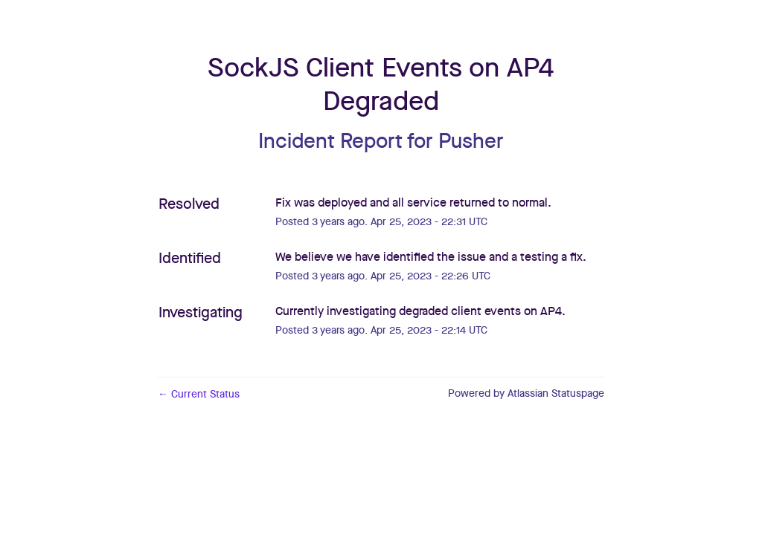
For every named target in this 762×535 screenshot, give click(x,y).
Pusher (471, 142)
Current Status (199, 394)
